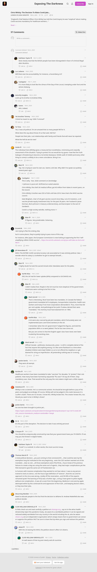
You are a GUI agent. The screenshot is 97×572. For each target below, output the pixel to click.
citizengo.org (56, 509)
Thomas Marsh (20, 455)
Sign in (90, 4)
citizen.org (19, 517)
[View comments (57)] (46, 15)
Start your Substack (42, 562)
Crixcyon (18, 431)
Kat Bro (18, 371)
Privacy (48, 557)
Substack (39, 568)
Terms (54, 557)
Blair (20, 165)
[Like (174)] (41, 15)
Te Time (18, 127)
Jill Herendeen (20, 250)
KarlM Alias (26, 274)
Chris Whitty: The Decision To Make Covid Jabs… (30, 12)
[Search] (67, 4)
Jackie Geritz (23, 361)
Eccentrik (18, 228)
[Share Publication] (72, 4)
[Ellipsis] (85, 50)
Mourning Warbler (22, 494)
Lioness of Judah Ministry (20, 15)
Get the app (58, 562)
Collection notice (63, 557)
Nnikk (17, 147)
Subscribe (80, 4)
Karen (21, 106)
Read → (13, 25)
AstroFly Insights (21, 95)
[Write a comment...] (50, 41)
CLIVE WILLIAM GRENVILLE (25, 507)
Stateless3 (19, 387)
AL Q (17, 421)
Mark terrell (33, 297)
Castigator (22, 82)
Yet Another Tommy (22, 116)
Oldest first (80, 32)
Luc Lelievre (19, 71)
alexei (21, 527)
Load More (15, 549)
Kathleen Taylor (24, 58)
